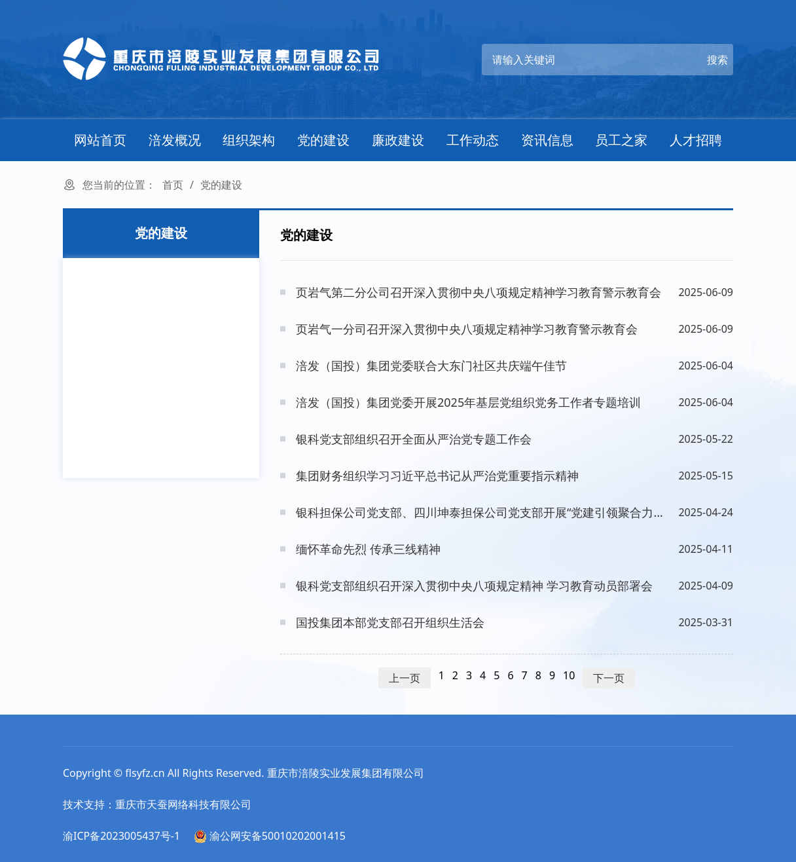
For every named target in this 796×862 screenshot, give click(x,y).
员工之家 (621, 140)
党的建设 (323, 140)
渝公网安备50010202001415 (270, 836)
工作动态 (472, 140)
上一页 (404, 678)
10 (569, 675)
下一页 (608, 678)
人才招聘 (696, 140)
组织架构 (249, 140)
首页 (172, 185)
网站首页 (100, 140)
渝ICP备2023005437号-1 (121, 836)
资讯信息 (547, 140)
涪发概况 (175, 140)
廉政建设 (398, 140)
